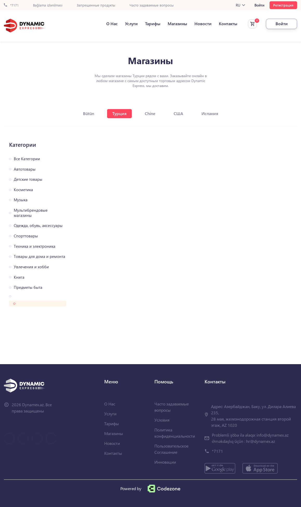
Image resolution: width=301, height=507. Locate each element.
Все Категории (27, 158)
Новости (203, 23)
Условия (161, 420)
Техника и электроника (34, 246)
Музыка (21, 199)
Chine (150, 113)
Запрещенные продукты (96, 5)
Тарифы (152, 23)
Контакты (228, 23)
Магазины (177, 23)
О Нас (112, 23)
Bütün (88, 113)
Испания (209, 113)
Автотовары (25, 169)
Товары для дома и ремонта (39, 256)
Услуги (131, 23)
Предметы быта (28, 287)
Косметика (23, 189)
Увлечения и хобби (31, 266)
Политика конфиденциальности (174, 433)
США (178, 113)
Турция (119, 113)
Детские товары (28, 179)
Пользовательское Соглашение (171, 449)
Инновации (165, 462)
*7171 (11, 5)
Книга (19, 277)
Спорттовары (26, 236)
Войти (259, 5)
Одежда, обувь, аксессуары (38, 225)
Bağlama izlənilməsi (47, 5)
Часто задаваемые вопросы (151, 5)
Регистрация (283, 5)
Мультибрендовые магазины (31, 213)
